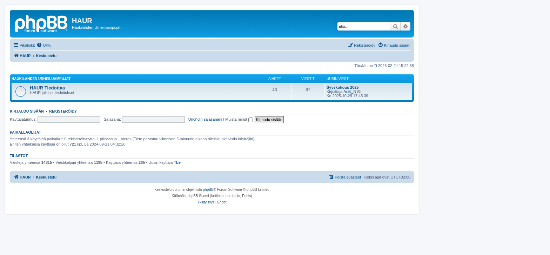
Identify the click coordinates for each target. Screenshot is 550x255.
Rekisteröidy (63, 111)
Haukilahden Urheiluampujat (41, 79)
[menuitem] (43, 45)
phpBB (208, 190)
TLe (177, 162)
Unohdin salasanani (205, 119)
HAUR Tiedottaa (47, 87)
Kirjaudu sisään (27, 111)
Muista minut (239, 119)
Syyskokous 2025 (343, 87)
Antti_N (349, 91)
